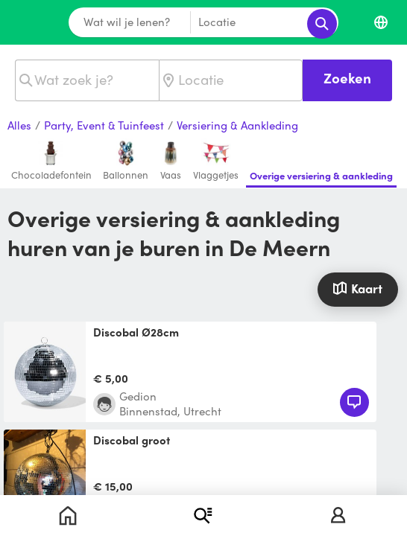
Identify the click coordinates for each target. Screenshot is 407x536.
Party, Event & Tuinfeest (104, 125)
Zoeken (347, 78)
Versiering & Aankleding (237, 125)
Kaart (357, 288)
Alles (19, 125)
